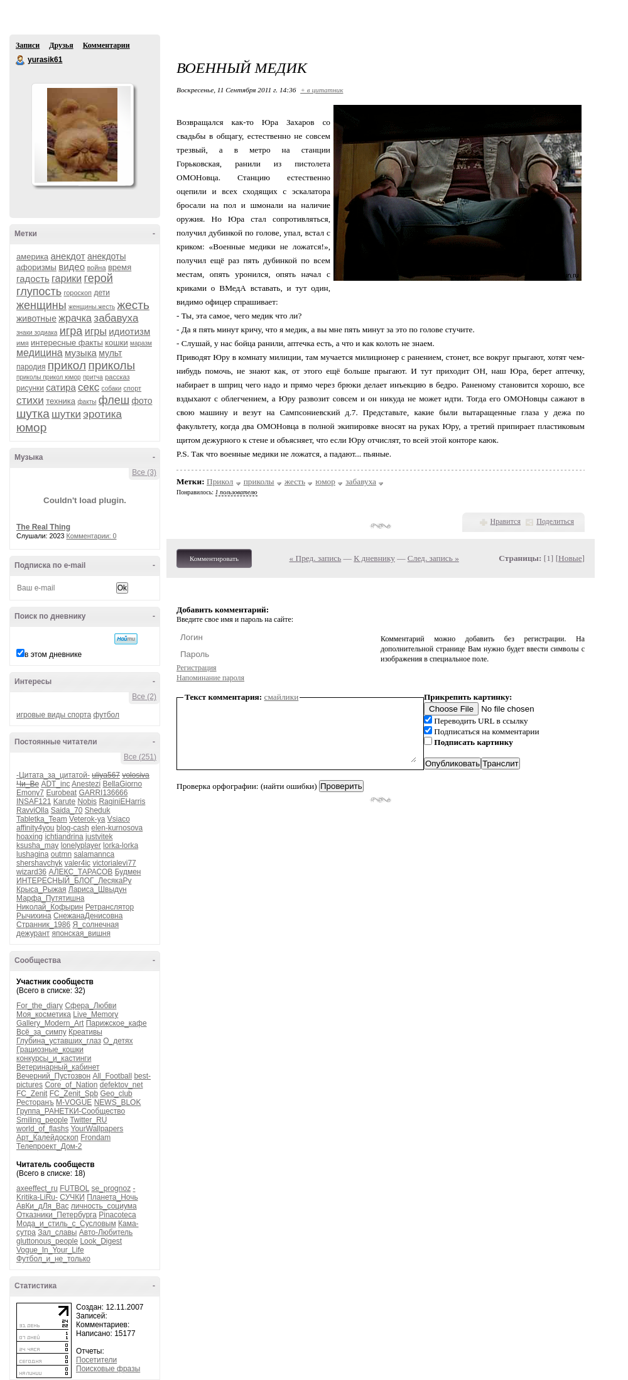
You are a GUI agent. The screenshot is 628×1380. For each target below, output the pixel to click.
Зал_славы (57, 1232)
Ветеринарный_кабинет (57, 1067)
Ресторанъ (35, 1102)
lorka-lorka (120, 845)
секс (88, 387)
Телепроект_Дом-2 (49, 1146)
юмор (31, 427)
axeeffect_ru (37, 1188)
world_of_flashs (42, 1128)
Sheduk (98, 810)
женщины (41, 305)
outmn (61, 854)
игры (96, 331)
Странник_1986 (43, 924)
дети (101, 292)
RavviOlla (32, 810)
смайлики (281, 697)
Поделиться (555, 521)
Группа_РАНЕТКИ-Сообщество (70, 1111)
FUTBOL (74, 1188)
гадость (33, 278)
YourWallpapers (97, 1128)
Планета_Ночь (112, 1197)
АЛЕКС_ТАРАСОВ (80, 871)
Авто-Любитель (106, 1232)
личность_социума (104, 1206)
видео (71, 266)
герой (98, 278)
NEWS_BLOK (117, 1102)
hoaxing (29, 836)
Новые (570, 558)
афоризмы (36, 267)
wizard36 (31, 871)
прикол (67, 365)
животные (36, 318)
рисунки (30, 388)
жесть (133, 305)
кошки (116, 342)
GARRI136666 (102, 792)
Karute (64, 801)
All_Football (112, 1076)
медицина (39, 352)
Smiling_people (42, 1120)
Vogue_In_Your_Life (50, 1250)
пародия (30, 366)
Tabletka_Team (41, 819)
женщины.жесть (91, 306)
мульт (110, 353)
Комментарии (106, 45)
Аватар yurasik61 (82, 134)
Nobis (87, 801)
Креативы (85, 1032)
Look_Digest (101, 1241)
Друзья (61, 45)
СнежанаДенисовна (87, 915)
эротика (102, 414)
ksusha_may (37, 845)
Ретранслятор (109, 907)
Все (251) (140, 756)
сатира (60, 387)
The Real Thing (43, 527)
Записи (28, 45)
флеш (114, 400)
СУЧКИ (72, 1197)
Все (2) (144, 696)
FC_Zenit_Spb (74, 1093)
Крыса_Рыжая (41, 889)
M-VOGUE (74, 1102)
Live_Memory (95, 1014)
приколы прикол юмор (48, 377)
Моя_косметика (43, 1014)
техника (60, 401)
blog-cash (73, 827)
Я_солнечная (95, 924)
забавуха (116, 318)
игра (71, 331)
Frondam (95, 1137)
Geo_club (116, 1093)
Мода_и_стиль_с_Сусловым (66, 1223)
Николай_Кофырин (49, 907)
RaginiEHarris (122, 801)
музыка (81, 352)
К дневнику (374, 558)
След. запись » (433, 558)
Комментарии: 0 (92, 536)
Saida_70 (67, 810)
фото (141, 401)
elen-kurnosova (117, 827)
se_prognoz (111, 1188)
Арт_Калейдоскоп (47, 1137)
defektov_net (121, 1084)
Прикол (220, 481)
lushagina (32, 854)
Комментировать (214, 558)
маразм (141, 343)
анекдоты (106, 256)
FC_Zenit (31, 1093)
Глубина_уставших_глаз (58, 1040)
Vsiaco (118, 819)
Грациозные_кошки (50, 1049)
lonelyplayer (81, 845)
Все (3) (144, 472)
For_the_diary (39, 1005)
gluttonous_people (47, 1241)
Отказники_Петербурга (56, 1214)
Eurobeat (61, 792)
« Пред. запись (316, 558)
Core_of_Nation (71, 1084)
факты (86, 401)
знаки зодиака (36, 332)
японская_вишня (81, 933)
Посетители (96, 1360)
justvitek (98, 836)
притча (93, 377)
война (96, 267)
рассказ (117, 377)
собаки (112, 388)
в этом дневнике (53, 654)
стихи (30, 400)
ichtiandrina (64, 836)
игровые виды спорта (53, 714)
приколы (111, 365)
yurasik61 (21, 60)
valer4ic (77, 863)
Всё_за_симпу (41, 1032)
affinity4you (35, 827)
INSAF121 (33, 801)
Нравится (505, 521)
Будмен (128, 871)
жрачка (75, 318)
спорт (133, 388)
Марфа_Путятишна (50, 898)
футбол (106, 714)
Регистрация (196, 667)
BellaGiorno (122, 784)
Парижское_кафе (116, 1023)
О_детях (118, 1040)
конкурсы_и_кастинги (53, 1058)
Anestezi (86, 784)
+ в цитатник (321, 90)
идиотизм (129, 331)
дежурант (33, 933)
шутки (66, 414)
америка (32, 256)
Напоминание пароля (210, 677)
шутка (33, 413)
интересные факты (67, 342)
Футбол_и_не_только (53, 1258)
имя (22, 343)
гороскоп (77, 292)
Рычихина (33, 915)
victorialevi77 (114, 863)
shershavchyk (39, 863)
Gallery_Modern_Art (50, 1023)
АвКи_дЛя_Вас (42, 1206)
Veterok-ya (87, 819)
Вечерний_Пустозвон (53, 1076)
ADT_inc (55, 784)
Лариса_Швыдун (97, 889)
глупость (39, 291)
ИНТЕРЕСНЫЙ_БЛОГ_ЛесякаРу (73, 880)
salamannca (93, 854)
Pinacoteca (117, 1214)
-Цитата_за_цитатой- (53, 775)
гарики (66, 278)
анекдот (67, 256)
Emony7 (30, 792)
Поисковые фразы (108, 1368)
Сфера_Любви (90, 1005)
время (119, 267)
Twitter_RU (88, 1120)
